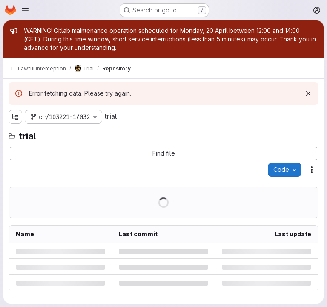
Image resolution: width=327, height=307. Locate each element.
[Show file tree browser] (15, 117)
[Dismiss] (308, 93)
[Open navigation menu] (25, 10)
